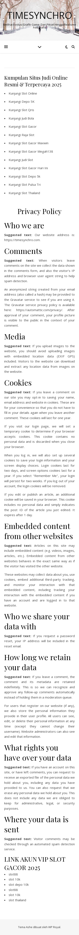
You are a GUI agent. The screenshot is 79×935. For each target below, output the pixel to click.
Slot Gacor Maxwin (35, 143)
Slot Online (29, 93)
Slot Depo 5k (31, 176)
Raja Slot (28, 135)
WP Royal (54, 927)
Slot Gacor (29, 126)
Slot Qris (28, 110)
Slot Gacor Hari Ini (35, 168)
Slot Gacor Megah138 (37, 151)
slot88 (13, 874)
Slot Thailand (31, 193)
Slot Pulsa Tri (31, 184)
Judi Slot (27, 160)
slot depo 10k (19, 884)
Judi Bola (28, 118)
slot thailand (17, 900)
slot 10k (14, 879)
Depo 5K (28, 101)
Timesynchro (39, 15)
